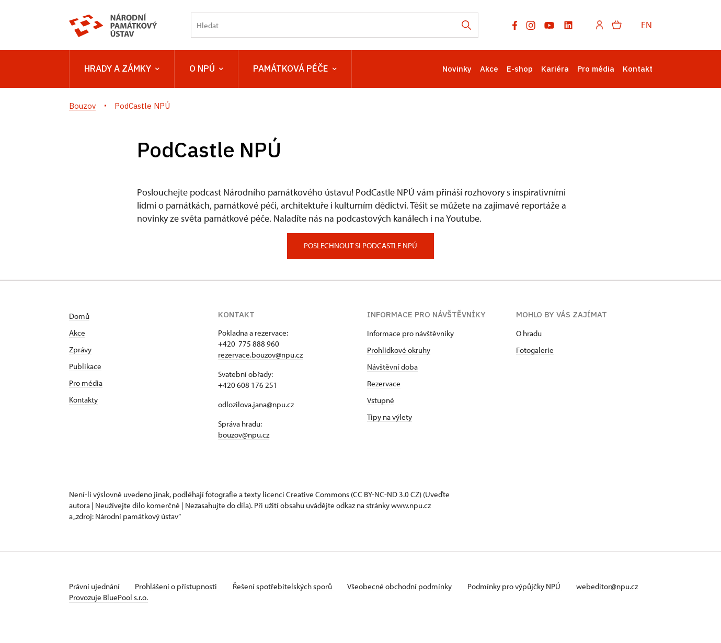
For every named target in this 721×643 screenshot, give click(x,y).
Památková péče (295, 69)
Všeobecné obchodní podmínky (409, 586)
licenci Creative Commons (305, 494)
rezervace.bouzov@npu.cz (260, 355)
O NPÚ (206, 69)
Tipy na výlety (389, 417)
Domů (79, 316)
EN (646, 25)
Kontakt (638, 69)
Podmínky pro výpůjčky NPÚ (525, 586)
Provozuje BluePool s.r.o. (108, 608)
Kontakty (83, 400)
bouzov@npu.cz (243, 435)
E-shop (520, 69)
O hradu (529, 333)
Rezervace (383, 383)
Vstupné (380, 400)
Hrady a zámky (121, 69)
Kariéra (555, 69)
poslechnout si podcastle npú (360, 245)
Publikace (85, 366)
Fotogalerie (535, 350)
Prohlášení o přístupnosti (180, 586)
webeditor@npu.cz (100, 597)
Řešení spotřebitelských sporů (288, 586)
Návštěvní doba (392, 367)
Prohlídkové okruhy (398, 350)
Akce (489, 69)
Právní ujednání (95, 586)
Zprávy (80, 349)
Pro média (595, 69)
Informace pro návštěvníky (410, 333)
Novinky (457, 69)
